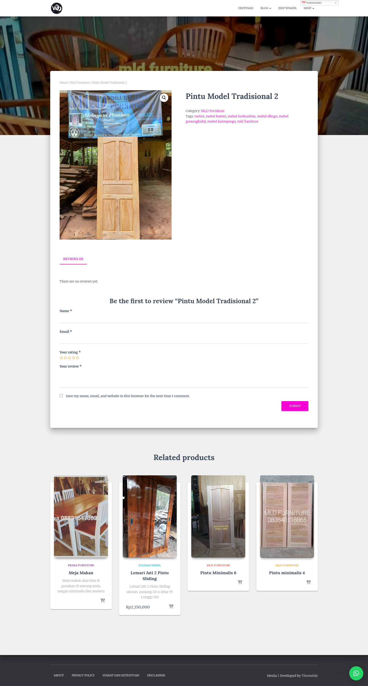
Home (64, 82)
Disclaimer (156, 675)
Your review (71, 366)
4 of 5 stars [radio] (73, 357)
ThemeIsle (310, 675)
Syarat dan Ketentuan (121, 675)
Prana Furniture (81, 565)
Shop (309, 8)
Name (66, 311)
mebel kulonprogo (221, 121)
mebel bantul (216, 116)
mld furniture (247, 121)
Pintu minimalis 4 (287, 572)
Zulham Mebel (149, 565)
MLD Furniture (80, 82)
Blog (266, 8)
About (59, 675)
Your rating (70, 352)
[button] (164, 97)
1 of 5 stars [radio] (61, 357)
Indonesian (312, 3)
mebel (199, 116)
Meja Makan (81, 572)
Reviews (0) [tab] (73, 259)
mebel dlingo (267, 116)
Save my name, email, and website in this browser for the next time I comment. (128, 396)
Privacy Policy (83, 675)
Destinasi (245, 8)
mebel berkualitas (241, 116)
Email (66, 331)
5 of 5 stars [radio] (77, 357)
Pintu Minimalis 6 (218, 572)
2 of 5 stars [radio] (65, 357)
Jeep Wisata (287, 8)
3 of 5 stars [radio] (69, 357)
